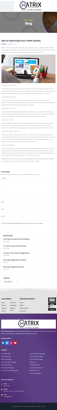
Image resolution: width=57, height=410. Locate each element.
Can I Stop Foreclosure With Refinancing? (14, 246)
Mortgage (30, 20)
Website (3, 216)
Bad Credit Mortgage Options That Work (14, 260)
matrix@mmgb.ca (8, 396)
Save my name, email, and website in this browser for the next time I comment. (23, 223)
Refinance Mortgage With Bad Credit (13, 267)
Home (25, 20)
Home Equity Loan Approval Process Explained (16, 239)
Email (3, 209)
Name (3, 202)
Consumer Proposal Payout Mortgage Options (16, 253)
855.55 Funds (7, 385)
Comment (4, 178)
